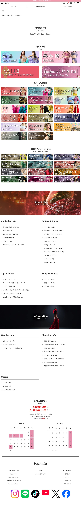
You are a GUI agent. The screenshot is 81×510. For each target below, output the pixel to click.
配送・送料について (50, 341)
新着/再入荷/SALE (40, 6)
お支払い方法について (13, 477)
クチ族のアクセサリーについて (53, 234)
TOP (3, 11)
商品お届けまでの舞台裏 (10, 234)
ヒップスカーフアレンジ (10, 279)
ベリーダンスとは (49, 227)
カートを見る (67, 480)
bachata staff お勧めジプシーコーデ (14, 283)
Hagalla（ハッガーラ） (51, 255)
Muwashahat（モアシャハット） (54, 248)
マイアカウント (67, 471)
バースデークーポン (9, 341)
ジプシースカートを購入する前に (54, 359)
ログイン (67, 477)
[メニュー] (78, 3)
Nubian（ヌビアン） (50, 262)
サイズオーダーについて (51, 355)
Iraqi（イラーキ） (49, 259)
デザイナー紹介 (7, 241)
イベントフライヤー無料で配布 (12, 348)
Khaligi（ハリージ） (50, 245)
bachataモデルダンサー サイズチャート (15, 245)
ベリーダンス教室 (49, 279)
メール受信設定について (51, 362)
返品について (13, 474)
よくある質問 (7, 383)
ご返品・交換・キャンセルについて (54, 345)
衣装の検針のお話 (8, 238)
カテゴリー (13, 6)
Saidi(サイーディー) (50, 241)
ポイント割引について (9, 345)
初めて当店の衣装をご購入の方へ (54, 352)
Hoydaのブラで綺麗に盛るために (13, 297)
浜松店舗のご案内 (8, 231)
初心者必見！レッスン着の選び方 (54, 231)
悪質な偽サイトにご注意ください (54, 366)
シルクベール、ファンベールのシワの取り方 (16, 290)
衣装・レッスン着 (49, 283)
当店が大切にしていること (11, 227)
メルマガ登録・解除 (9, 390)
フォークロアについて (50, 238)
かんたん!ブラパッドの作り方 (12, 293)
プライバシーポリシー (13, 484)
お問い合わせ (7, 386)
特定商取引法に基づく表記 (14, 480)
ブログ (40, 471)
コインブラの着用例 (9, 286)
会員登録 (67, 474)
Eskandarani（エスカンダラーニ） (54, 252)
